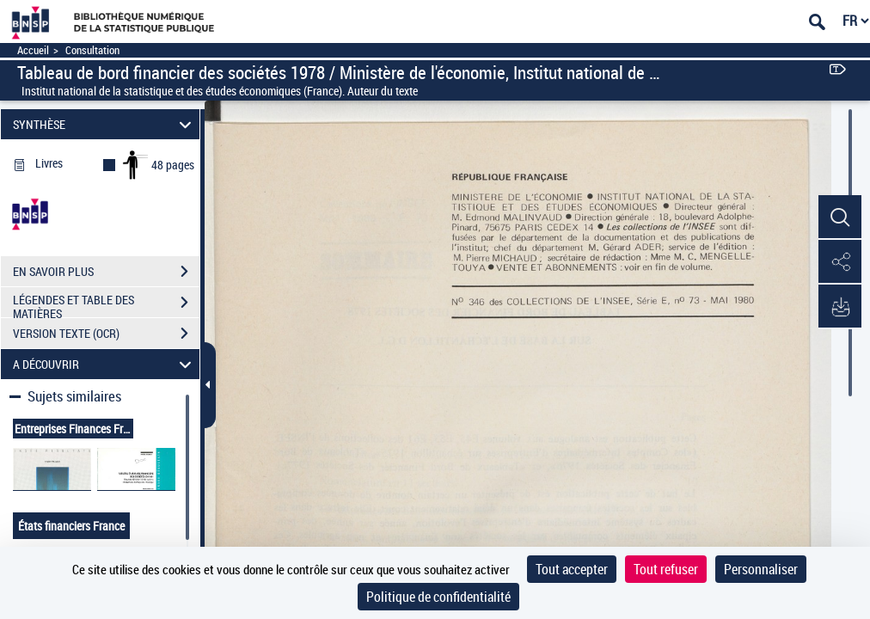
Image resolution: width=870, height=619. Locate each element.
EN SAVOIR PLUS (106, 272)
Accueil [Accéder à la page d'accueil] (33, 50)
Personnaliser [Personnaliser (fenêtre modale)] (761, 569)
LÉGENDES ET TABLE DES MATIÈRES (106, 304)
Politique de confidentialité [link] (438, 596)
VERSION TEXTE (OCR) (106, 334)
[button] (839, 217)
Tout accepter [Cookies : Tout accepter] (572, 569)
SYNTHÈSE (105, 124)
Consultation (92, 50)
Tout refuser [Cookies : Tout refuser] (666, 569)
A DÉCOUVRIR (105, 364)
